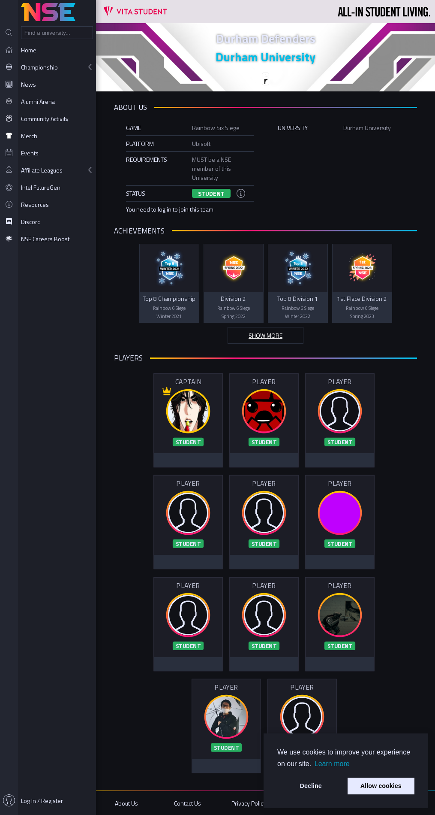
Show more (265, 335)
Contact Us (187, 803)
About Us (126, 803)
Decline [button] (311, 785)
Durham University (265, 57)
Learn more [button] (332, 763)
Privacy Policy (248, 803)
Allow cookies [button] (381, 785)
